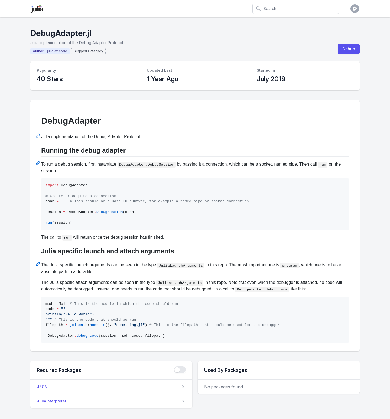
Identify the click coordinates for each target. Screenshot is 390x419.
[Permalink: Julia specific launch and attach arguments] (38, 264)
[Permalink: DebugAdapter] (38, 135)
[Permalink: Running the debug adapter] (38, 163)
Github (348, 49)
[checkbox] (180, 369)
